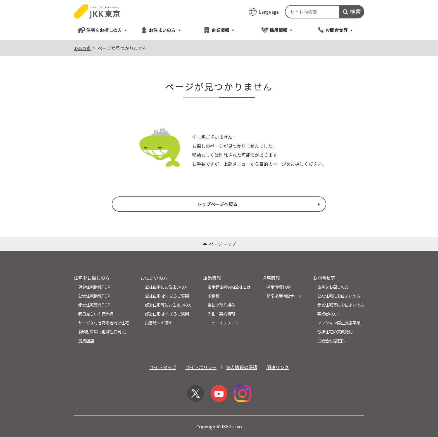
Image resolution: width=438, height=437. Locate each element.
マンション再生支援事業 (338, 323)
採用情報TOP (278, 287)
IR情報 (214, 296)
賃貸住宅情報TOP (94, 287)
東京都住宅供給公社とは (229, 287)
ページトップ (219, 244)
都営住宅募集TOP (94, 305)
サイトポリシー (201, 367)
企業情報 (219, 30)
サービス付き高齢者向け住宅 (103, 323)
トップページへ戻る (259, 204)
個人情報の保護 (241, 367)
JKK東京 (82, 48)
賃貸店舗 (86, 340)
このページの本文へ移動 (219, 0)
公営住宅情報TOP (94, 296)
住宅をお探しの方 (103, 30)
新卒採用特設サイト (284, 296)
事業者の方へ (329, 314)
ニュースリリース (223, 323)
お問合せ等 (335, 30)
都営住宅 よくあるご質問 (167, 314)
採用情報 (277, 30)
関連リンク (277, 367)
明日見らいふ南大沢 (95, 314)
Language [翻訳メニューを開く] (269, 12)
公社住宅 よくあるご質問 (167, 296)
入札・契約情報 (221, 314)
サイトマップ (162, 367)
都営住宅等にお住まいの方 (168, 305)
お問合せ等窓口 (331, 340)
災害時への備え (158, 323)
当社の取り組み (221, 305)
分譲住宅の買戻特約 (335, 331)
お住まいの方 (160, 30)
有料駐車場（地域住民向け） (103, 331)
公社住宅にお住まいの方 (166, 287)
